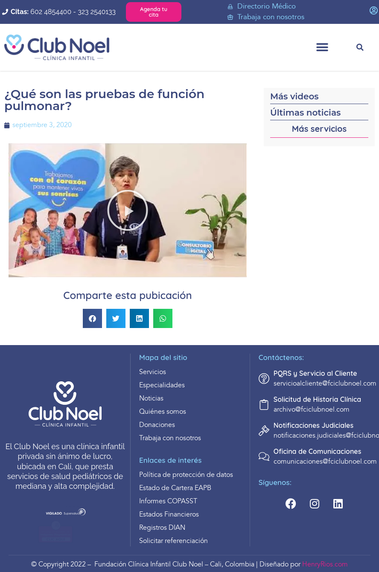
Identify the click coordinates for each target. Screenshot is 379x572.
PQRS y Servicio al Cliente (315, 373)
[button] (322, 47)
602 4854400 (50, 12)
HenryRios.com (325, 564)
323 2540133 (97, 12)
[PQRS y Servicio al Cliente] (264, 378)
